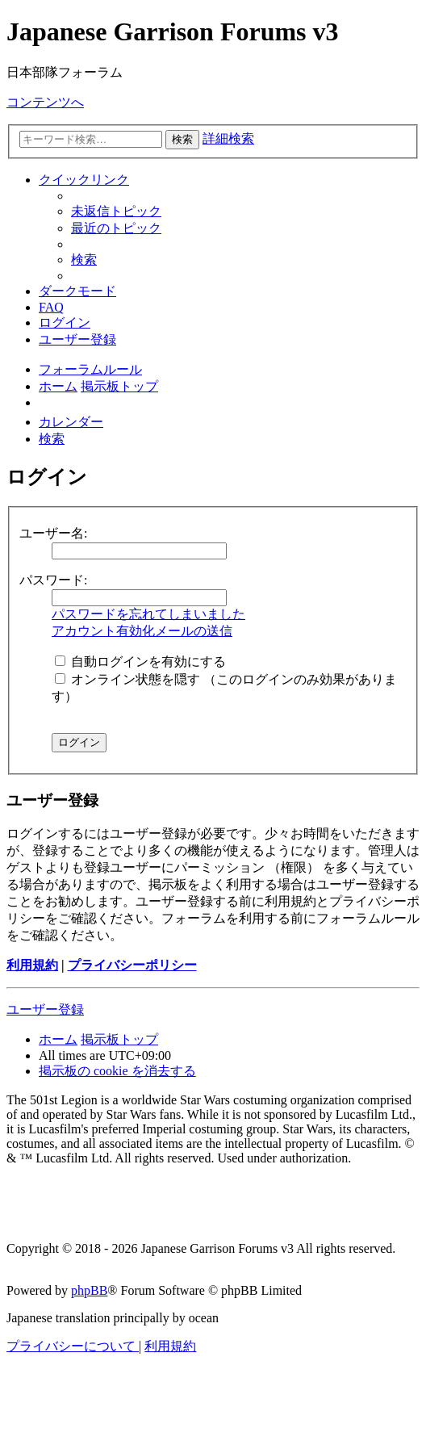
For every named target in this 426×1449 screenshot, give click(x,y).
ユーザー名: (53, 533)
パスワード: (53, 580)
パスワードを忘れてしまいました (148, 614)
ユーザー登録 (45, 1009)
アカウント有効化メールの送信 (142, 631)
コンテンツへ (45, 102)
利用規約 (32, 965)
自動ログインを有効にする (140, 661)
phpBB (89, 1290)
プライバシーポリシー (132, 965)
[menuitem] (116, 211)
